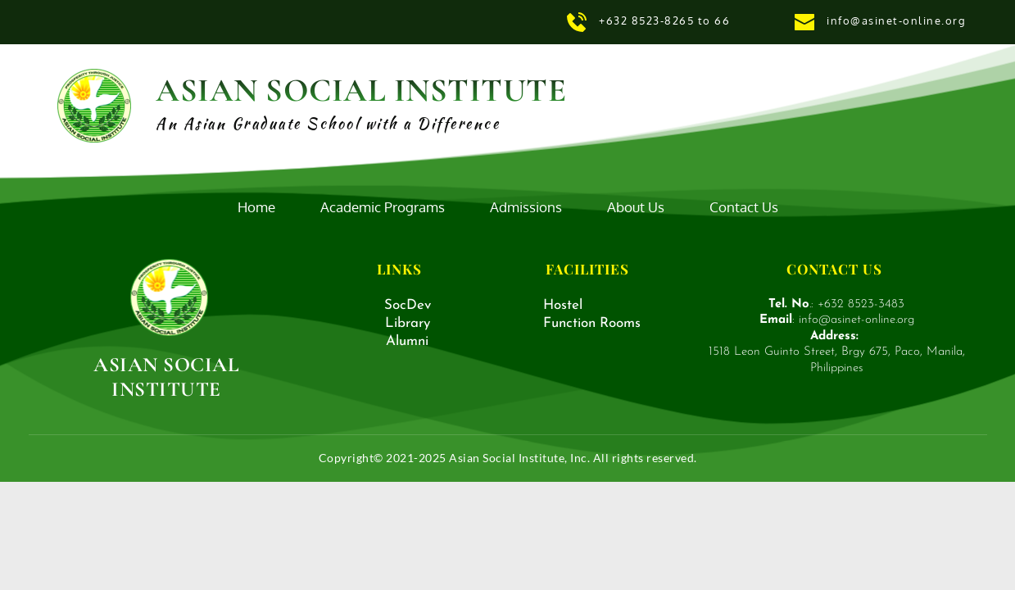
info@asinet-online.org (898, 20)
